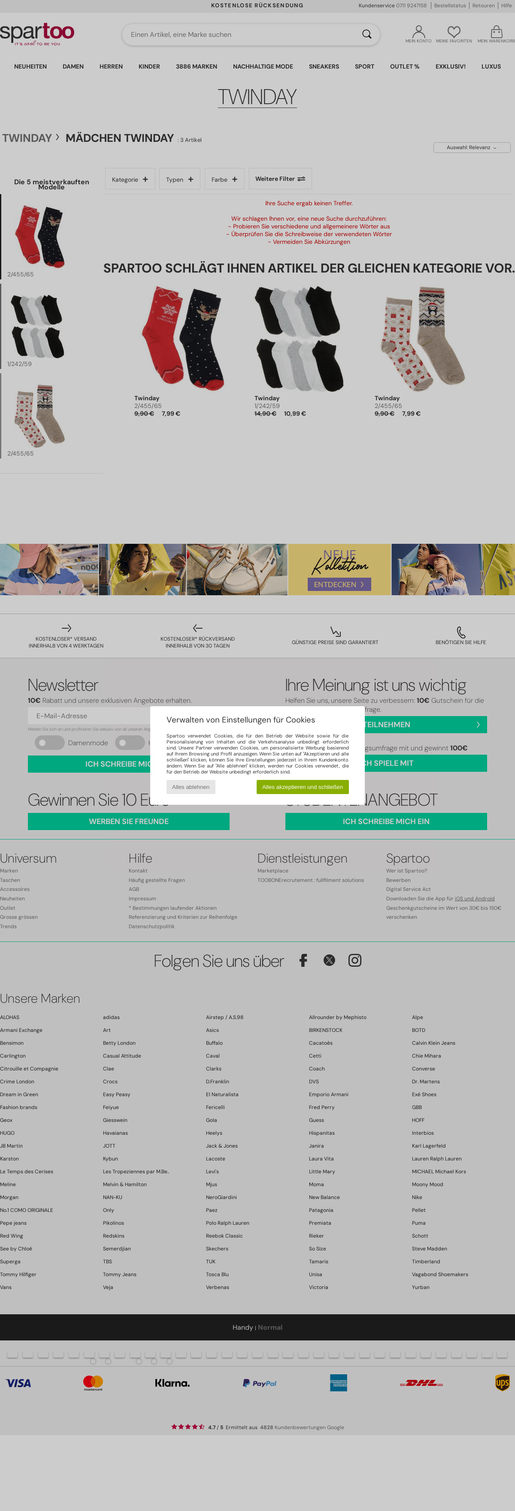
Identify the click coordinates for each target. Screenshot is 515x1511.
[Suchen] (367, 34)
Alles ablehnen (190, 787)
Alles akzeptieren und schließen (302, 787)
